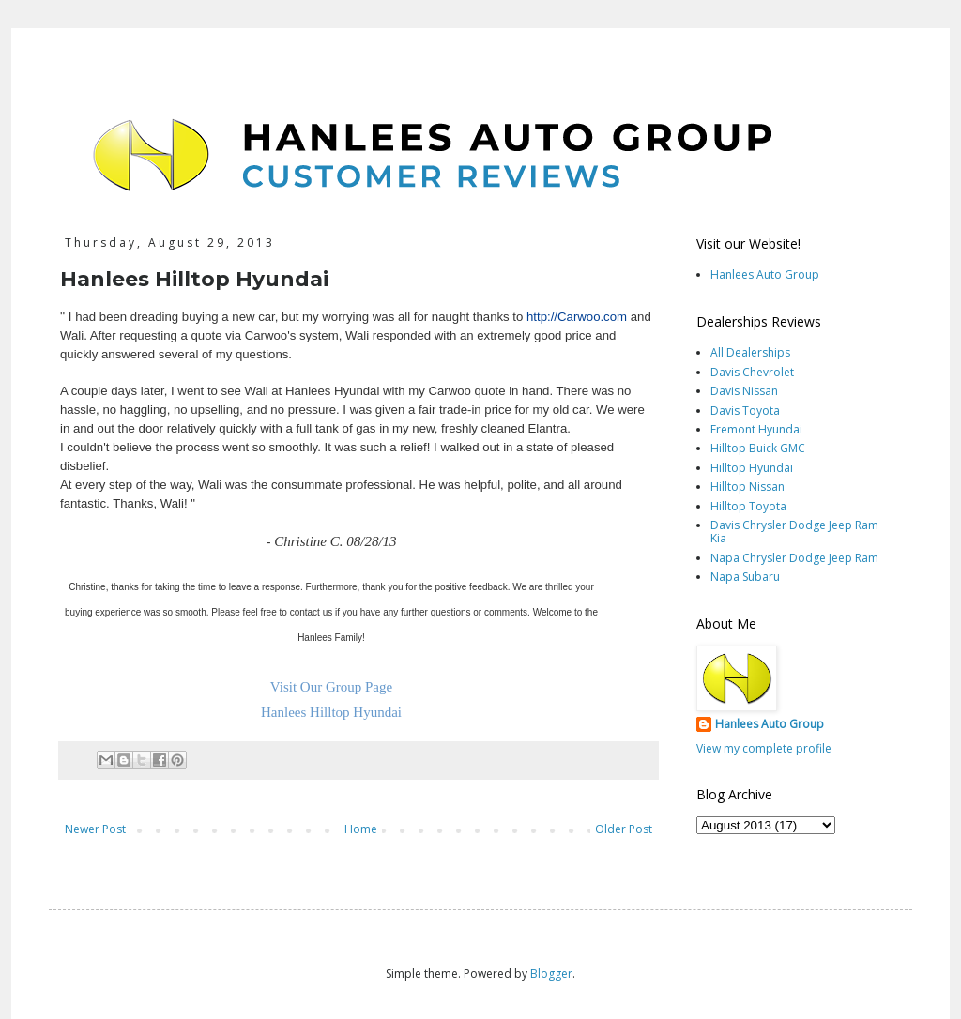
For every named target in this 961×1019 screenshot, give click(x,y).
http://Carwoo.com (576, 317)
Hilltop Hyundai (751, 468)
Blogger (551, 973)
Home (360, 829)
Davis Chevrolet (752, 372)
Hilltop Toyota (748, 506)
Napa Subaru (745, 577)
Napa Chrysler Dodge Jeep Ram (794, 558)
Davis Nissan (744, 391)
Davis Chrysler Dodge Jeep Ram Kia (794, 531)
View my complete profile (763, 748)
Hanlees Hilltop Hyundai (331, 712)
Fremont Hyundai (756, 429)
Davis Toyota (745, 410)
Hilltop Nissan (747, 486)
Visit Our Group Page (331, 686)
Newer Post (95, 829)
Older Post (623, 829)
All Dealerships (750, 352)
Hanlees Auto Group (764, 274)
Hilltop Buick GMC (757, 448)
